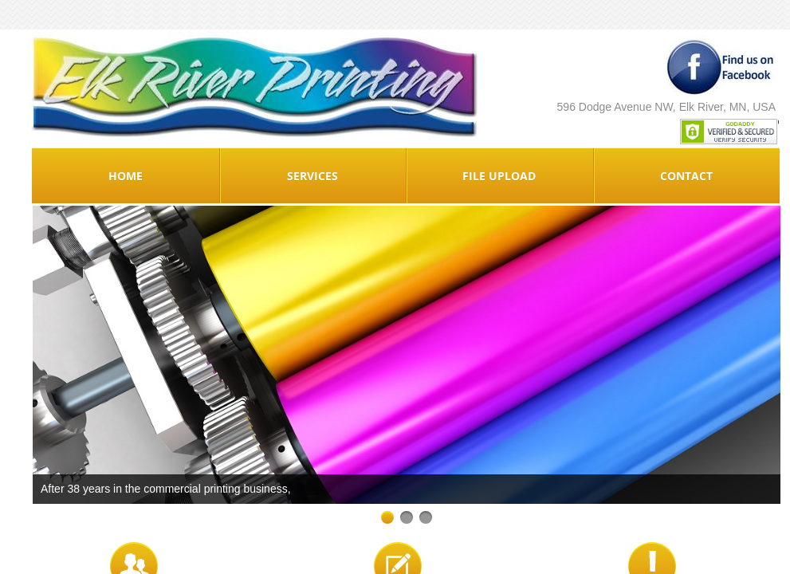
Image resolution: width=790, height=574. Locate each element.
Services (312, 175)
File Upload (499, 175)
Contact (686, 175)
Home (125, 175)
